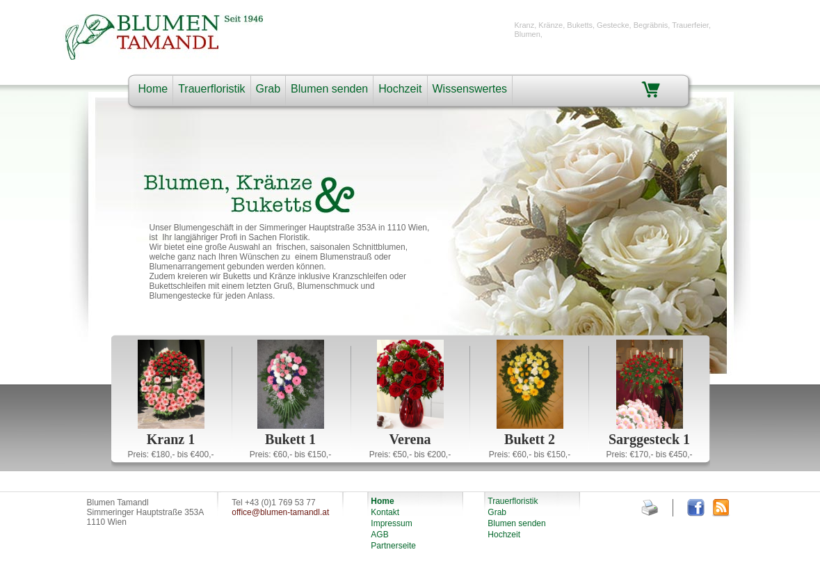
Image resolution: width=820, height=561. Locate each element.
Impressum (391, 523)
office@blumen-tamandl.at (280, 512)
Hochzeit (399, 89)
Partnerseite (393, 546)
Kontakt (385, 512)
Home (153, 89)
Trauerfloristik (211, 89)
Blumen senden (329, 89)
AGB (379, 534)
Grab (268, 89)
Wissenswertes (470, 89)
